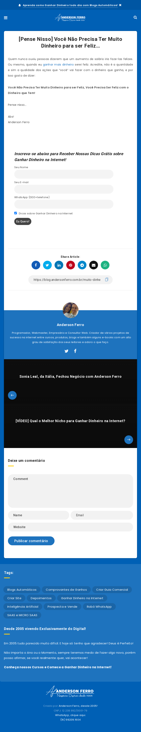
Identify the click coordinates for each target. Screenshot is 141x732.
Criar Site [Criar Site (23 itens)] (14, 598)
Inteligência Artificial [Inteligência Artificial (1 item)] (22, 607)
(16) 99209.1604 (70, 720)
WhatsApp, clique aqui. (70, 715)
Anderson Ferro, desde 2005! (78, 706)
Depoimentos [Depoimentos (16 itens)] (41, 598)
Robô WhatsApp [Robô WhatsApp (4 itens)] (99, 607)
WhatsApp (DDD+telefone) (32, 197)
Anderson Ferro (70, 325)
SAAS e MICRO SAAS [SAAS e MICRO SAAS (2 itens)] (22, 615)
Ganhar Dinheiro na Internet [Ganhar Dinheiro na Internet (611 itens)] (82, 598)
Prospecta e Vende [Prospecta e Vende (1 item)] (62, 607)
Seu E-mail (21, 182)
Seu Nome (21, 167)
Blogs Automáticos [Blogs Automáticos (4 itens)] (21, 590)
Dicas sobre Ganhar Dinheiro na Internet (43, 213)
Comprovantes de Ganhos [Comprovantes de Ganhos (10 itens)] (66, 590)
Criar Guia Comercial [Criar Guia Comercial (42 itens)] (112, 590)
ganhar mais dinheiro (58, 65)
